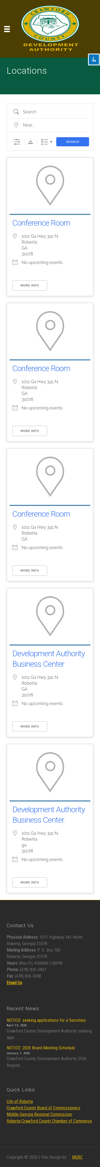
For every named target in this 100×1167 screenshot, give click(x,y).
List (44, 142)
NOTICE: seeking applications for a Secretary (46, 1020)
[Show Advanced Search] (17, 142)
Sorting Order (30, 142)
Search (72, 142)
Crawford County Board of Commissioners (43, 1107)
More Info (30, 285)
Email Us (14, 982)
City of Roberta (20, 1101)
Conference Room (41, 223)
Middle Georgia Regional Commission (39, 1114)
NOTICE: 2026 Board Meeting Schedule (41, 1047)
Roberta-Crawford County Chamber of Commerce (49, 1121)
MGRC (77, 1157)
